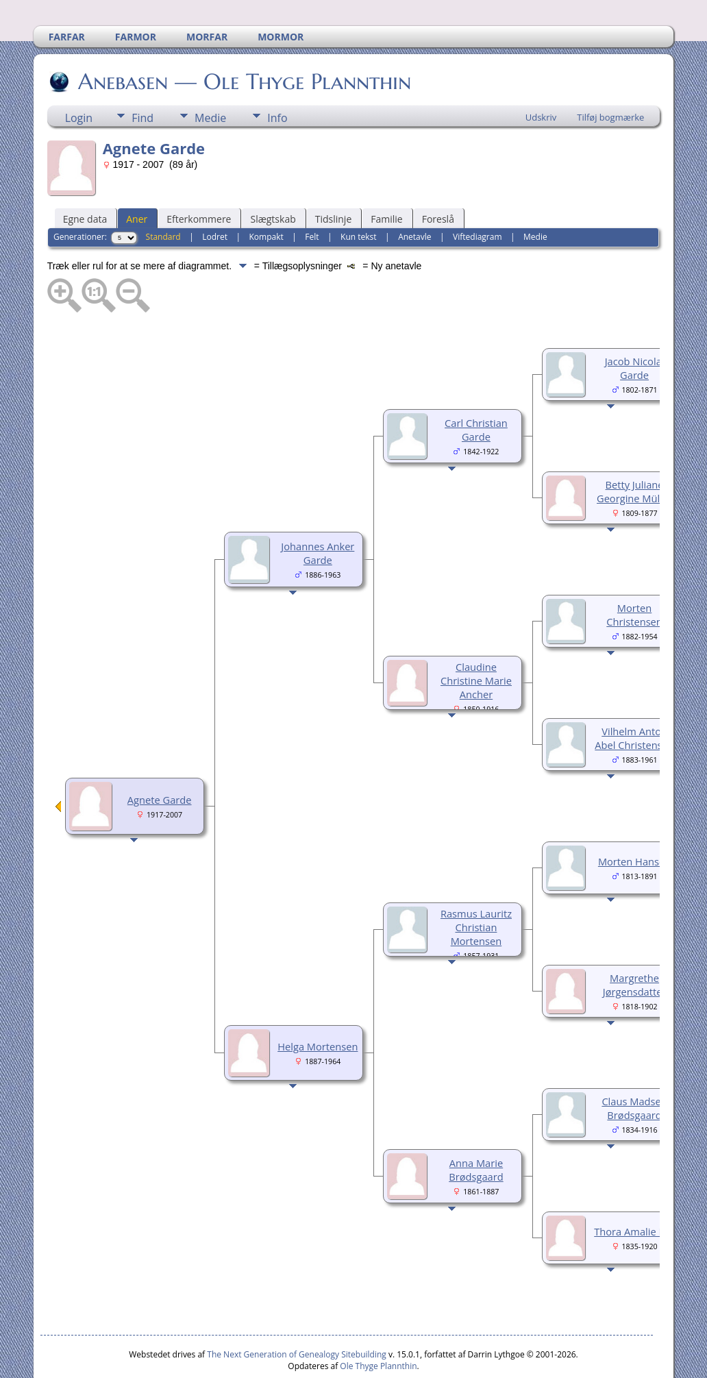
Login (79, 76)
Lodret (214, 195)
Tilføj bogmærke (610, 76)
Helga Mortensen (317, 1005)
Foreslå (438, 177)
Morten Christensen (634, 573)
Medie (210, 76)
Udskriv (541, 76)
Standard (163, 195)
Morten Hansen (634, 820)
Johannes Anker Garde (317, 512)
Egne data (85, 177)
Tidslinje (333, 177)
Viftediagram (477, 195)
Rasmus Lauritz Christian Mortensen (476, 886)
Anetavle (414, 195)
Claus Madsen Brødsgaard (634, 1067)
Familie (386, 177)
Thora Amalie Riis (634, 1190)
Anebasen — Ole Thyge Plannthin (243, 40)
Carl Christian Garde (476, 388)
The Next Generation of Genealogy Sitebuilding (296, 1313)
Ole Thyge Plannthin (378, 1325)
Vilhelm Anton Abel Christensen (634, 697)
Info (277, 76)
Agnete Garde (159, 758)
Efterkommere (198, 177)
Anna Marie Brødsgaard (476, 1128)
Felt (312, 195)
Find (142, 76)
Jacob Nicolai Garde (635, 327)
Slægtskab (272, 177)
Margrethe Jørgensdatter (635, 943)
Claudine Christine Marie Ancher (476, 639)
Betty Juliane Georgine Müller (634, 450)
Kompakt (266, 195)
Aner (136, 177)
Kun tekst (358, 195)
